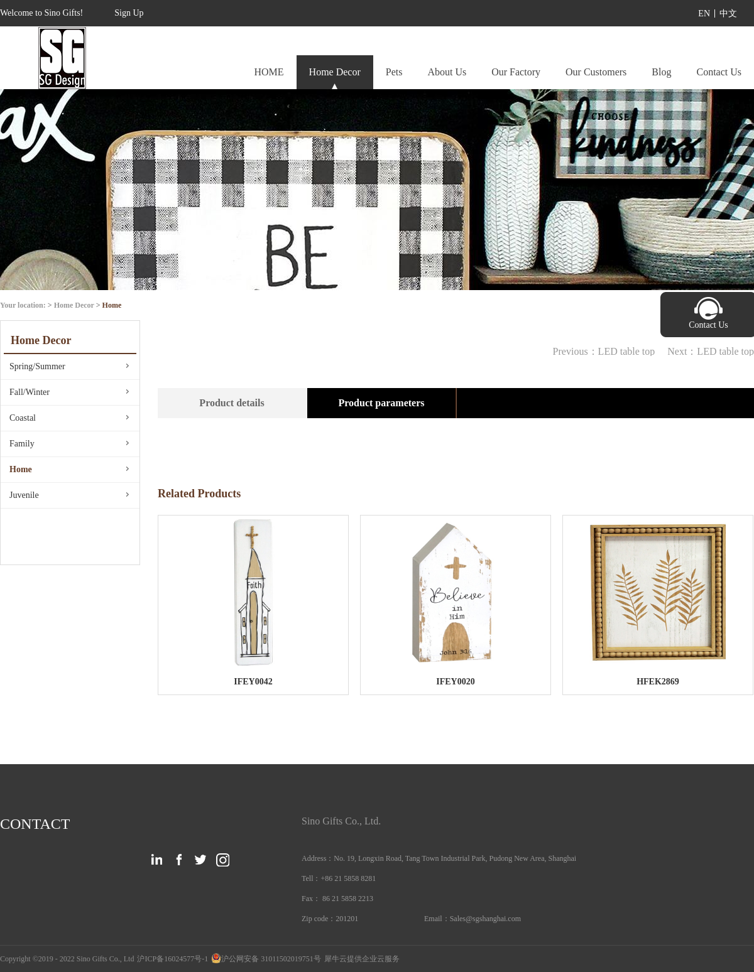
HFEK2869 (658, 681)
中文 (728, 13)
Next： (710, 351)
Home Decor (74, 305)
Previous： (604, 351)
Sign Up (128, 13)
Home (112, 305)
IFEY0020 (455, 681)
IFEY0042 (253, 681)
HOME (268, 72)
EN (704, 13)
